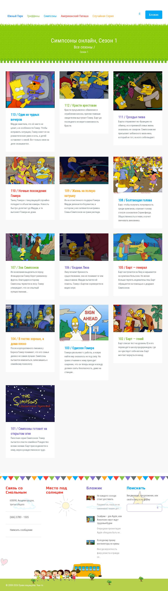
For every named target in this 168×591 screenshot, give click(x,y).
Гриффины (33, 16)
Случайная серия (103, 16)
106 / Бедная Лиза (76, 268)
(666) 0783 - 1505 (19, 517)
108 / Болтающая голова (135, 200)
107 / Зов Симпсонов (25, 268)
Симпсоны (50, 16)
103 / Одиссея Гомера (79, 348)
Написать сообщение (21, 530)
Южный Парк (15, 16)
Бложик (153, 14)
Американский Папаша (74, 16)
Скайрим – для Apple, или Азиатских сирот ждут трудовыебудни (109, 519)
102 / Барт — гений (130, 339)
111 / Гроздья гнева (131, 117)
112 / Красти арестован (80, 105)
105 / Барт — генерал (132, 268)
